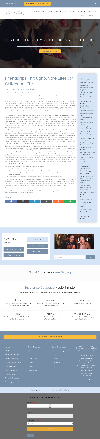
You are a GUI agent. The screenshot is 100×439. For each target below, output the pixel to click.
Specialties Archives (86, 199)
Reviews (82, 15)
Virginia (31, 367)
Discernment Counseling (13, 362)
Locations (66, 11)
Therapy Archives (85, 209)
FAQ (54, 367)
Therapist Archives (85, 202)
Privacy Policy (65, 390)
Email (31, 413)
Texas (31, 363)
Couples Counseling (11, 358)
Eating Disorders (10, 366)
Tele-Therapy (9, 351)
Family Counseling (11, 370)
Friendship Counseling (12, 378)
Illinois (31, 355)
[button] (45, 11)
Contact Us (91, 15)
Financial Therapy (85, 171)
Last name (53, 409)
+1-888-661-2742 (14, 3)
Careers (55, 359)
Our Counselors (78, 11)
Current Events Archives (87, 152)
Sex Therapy (9, 382)
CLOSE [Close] (30, 435)
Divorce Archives (85, 155)
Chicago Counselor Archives (26, 89)
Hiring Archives (84, 173)
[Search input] (69, 257)
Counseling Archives (86, 110)
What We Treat (39, 11)
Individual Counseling (12, 355)
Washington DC (34, 371)
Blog (54, 355)
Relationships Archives (87, 197)
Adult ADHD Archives (86, 82)
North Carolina (33, 359)
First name (30, 409)
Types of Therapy (53, 11)
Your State (33, 420)
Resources (90, 11)
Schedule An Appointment (61, 351)
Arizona (31, 351)
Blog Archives (84, 90)
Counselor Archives (86, 131)
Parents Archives (85, 190)
